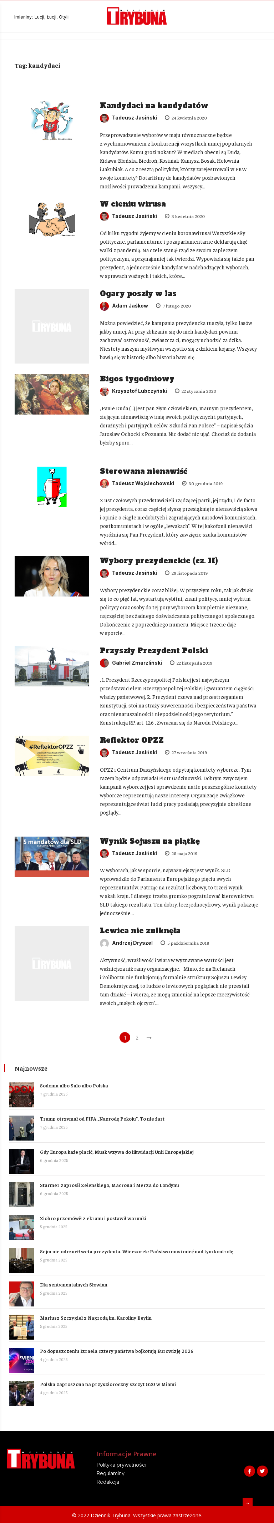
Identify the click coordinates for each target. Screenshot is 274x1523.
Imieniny (23, 17)
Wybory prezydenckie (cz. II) (159, 560)
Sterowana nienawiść (144, 470)
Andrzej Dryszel (126, 942)
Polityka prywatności (121, 1464)
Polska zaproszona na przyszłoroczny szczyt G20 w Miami (109, 1383)
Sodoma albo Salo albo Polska (75, 1085)
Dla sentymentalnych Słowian (75, 1284)
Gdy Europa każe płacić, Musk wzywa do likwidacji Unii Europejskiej (118, 1151)
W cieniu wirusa (133, 204)
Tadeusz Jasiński (128, 118)
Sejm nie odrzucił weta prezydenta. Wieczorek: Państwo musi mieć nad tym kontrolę (138, 1251)
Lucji (39, 17)
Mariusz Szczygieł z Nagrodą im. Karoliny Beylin (97, 1317)
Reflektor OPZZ (132, 740)
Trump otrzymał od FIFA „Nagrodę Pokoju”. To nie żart (103, 1118)
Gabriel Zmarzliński (131, 662)
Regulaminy (111, 1472)
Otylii (64, 17)
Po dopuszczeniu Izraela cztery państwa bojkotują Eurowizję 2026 (118, 1350)
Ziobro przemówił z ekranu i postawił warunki (94, 1217)
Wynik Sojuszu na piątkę (150, 841)
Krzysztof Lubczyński (133, 390)
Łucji (51, 17)
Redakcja (108, 1481)
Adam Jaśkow (124, 306)
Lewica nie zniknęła (140, 930)
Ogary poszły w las (138, 294)
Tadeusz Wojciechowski (137, 482)
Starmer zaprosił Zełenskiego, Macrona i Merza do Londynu (111, 1184)
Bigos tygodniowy (137, 378)
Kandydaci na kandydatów (154, 106)
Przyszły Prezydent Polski (154, 650)
